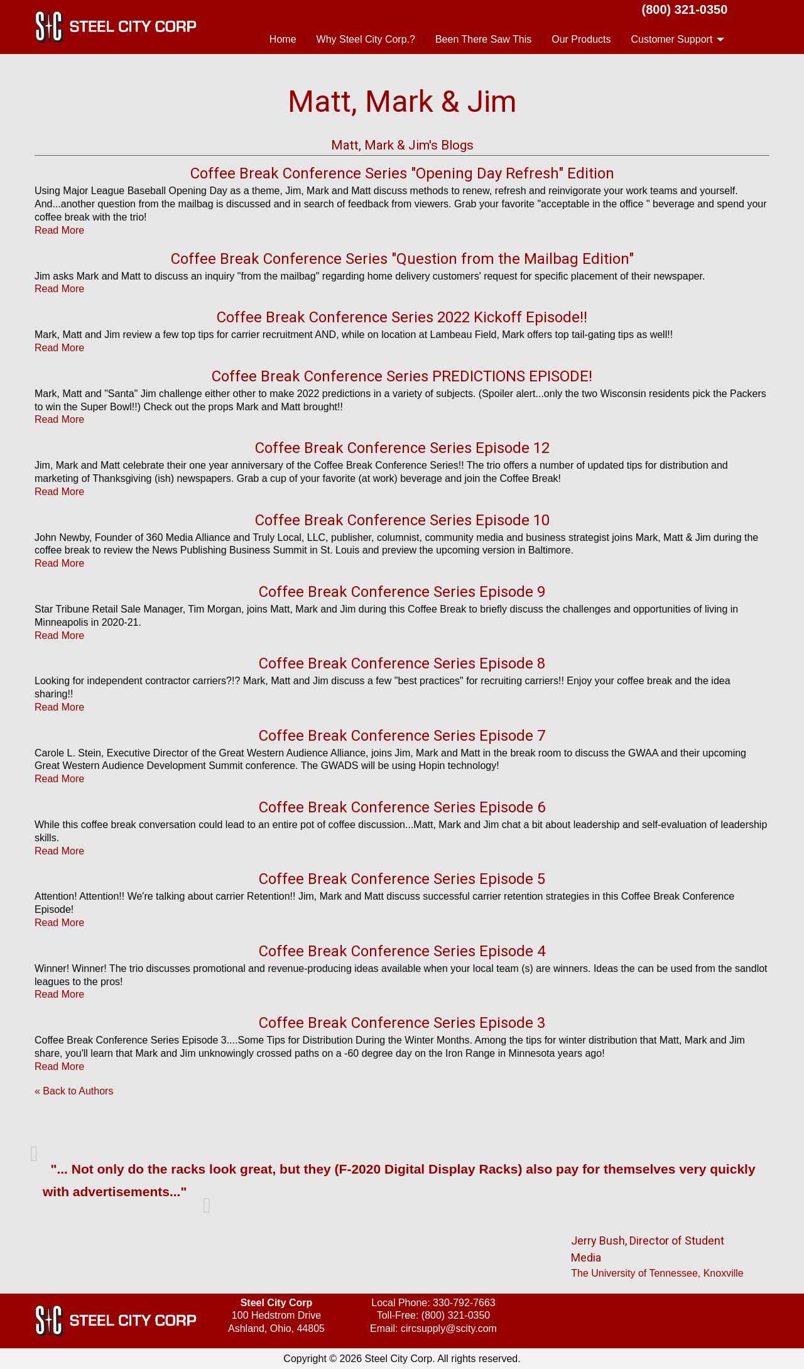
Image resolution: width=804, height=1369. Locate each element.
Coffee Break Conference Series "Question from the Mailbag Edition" (402, 259)
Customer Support (671, 39)
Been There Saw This (483, 39)
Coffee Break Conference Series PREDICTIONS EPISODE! (402, 376)
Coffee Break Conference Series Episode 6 (402, 807)
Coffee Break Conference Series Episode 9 (402, 592)
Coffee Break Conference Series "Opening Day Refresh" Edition (402, 173)
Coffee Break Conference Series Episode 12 (402, 448)
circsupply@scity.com (449, 1328)
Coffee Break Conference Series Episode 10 (402, 520)
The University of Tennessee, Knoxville (657, 1273)
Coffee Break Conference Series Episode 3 (402, 1023)
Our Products (581, 39)
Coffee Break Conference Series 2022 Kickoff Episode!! (402, 317)
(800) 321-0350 (685, 9)
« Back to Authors (74, 1091)
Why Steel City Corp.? (366, 39)
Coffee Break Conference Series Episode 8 (402, 663)
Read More (59, 230)
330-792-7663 (464, 1302)
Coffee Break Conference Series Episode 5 (402, 879)
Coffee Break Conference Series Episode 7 (402, 735)
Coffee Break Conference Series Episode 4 (402, 951)
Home (282, 39)
